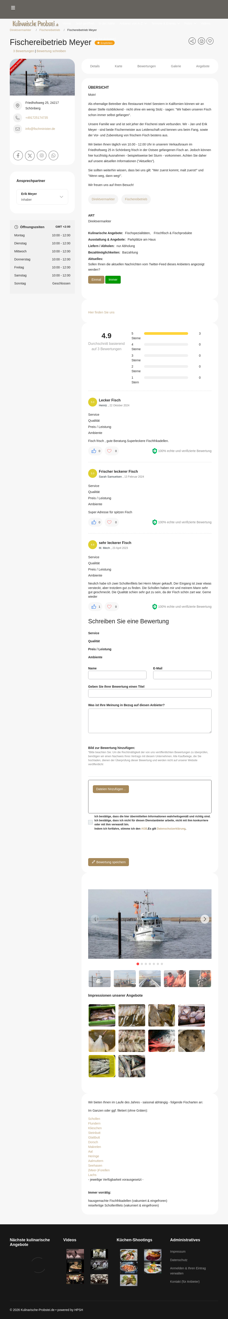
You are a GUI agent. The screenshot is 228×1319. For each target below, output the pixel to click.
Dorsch (93, 1142)
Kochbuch (70, 39)
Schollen (94, 1119)
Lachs (92, 1175)
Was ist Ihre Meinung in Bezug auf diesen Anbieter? (126, 705)
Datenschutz (178, 1260)
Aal (90, 1151)
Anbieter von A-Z (130, 23)
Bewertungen (146, 66)
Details (95, 66)
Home (67, 23)
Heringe (93, 1156)
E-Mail (157, 668)
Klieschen (95, 1128)
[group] (150, 924)
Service (93, 633)
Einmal (96, 279)
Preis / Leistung (99, 649)
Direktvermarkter (103, 199)
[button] (204, 919)
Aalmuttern (95, 1161)
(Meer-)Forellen (99, 1170)
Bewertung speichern (109, 862)
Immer (113, 279)
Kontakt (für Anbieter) (101, 39)
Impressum (177, 1251)
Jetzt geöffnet (84, 23)
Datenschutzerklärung (171, 828)
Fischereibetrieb (136, 199)
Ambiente (95, 657)
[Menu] (13, 8)
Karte (118, 66)
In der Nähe (107, 23)
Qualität (94, 641)
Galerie (176, 66)
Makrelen (94, 1147)
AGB (144, 828)
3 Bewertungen (23, 51)
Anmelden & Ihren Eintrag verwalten (188, 1270)
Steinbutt (94, 1133)
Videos (205, 23)
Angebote (203, 66)
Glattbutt (94, 1137)
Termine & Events (163, 23)
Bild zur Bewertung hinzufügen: (111, 748)
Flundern (94, 1123)
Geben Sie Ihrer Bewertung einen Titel (116, 686)
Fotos (188, 23)
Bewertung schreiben (51, 51)
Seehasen (95, 1165)
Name (92, 668)
